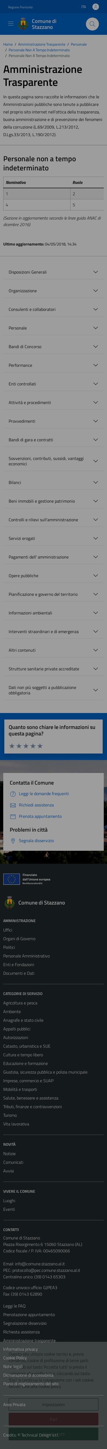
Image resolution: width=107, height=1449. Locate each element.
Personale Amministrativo (26, 956)
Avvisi (8, 1171)
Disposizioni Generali (28, 272)
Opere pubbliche (23, 575)
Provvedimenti (22, 421)
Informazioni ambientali (30, 613)
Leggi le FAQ (14, 1306)
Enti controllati (22, 384)
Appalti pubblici (16, 1029)
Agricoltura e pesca (20, 1003)
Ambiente (12, 1011)
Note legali (13, 1366)
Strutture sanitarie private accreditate (44, 668)
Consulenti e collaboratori (32, 309)
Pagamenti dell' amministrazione (39, 557)
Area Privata (14, 1404)
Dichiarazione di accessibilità (28, 1375)
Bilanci (15, 482)
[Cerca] (92, 24)
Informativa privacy (20, 1349)
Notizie (9, 1153)
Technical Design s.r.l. (40, 1435)
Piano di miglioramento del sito (30, 1383)
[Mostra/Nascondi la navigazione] (11, 23)
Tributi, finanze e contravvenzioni (32, 1106)
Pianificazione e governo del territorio (43, 594)
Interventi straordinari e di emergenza (44, 631)
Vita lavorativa (16, 1124)
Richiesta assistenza (21, 1332)
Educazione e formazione (25, 1063)
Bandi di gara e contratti (31, 439)
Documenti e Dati (18, 973)
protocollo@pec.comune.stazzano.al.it (46, 1270)
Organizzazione (23, 290)
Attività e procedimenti (30, 402)
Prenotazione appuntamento (29, 1314)
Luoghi (9, 1200)
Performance (20, 365)
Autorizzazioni (15, 1037)
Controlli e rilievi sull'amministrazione (43, 519)
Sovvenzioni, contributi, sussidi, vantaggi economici (46, 461)
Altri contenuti (22, 650)
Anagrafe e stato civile (23, 1020)
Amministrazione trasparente (29, 1340)
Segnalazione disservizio (24, 1323)
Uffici (7, 930)
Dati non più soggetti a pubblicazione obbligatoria (42, 690)
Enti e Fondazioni (18, 964)
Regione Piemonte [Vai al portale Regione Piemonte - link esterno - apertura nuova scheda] (20, 7)
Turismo (10, 1115)
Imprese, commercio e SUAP (28, 1080)
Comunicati (13, 1162)
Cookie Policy (15, 1357)
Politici (9, 947)
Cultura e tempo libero (23, 1054)
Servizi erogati (22, 538)
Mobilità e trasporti (20, 1089)
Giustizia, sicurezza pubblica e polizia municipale (45, 1072)
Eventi (9, 1209)
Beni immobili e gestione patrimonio (42, 501)
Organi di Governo (19, 938)
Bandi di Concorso (25, 346)
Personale (18, 328)
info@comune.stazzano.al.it (40, 1263)
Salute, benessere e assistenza (30, 1098)
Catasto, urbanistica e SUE (27, 1046)
